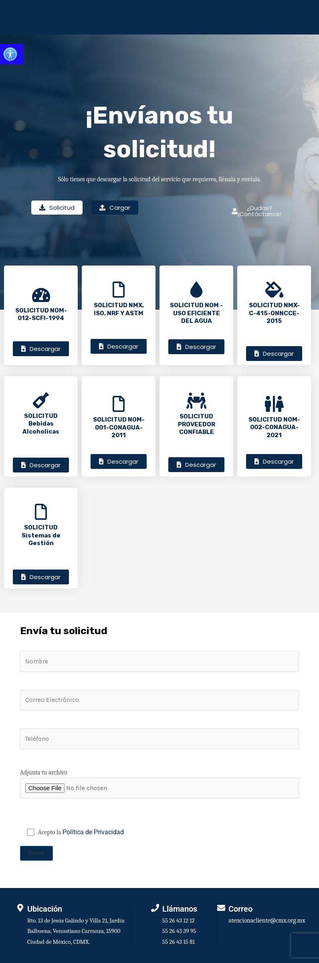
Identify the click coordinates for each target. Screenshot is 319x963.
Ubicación (44, 909)
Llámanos (179, 909)
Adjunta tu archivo (159, 784)
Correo (240, 909)
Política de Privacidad (93, 832)
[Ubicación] (20, 908)
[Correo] (221, 908)
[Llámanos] (155, 908)
